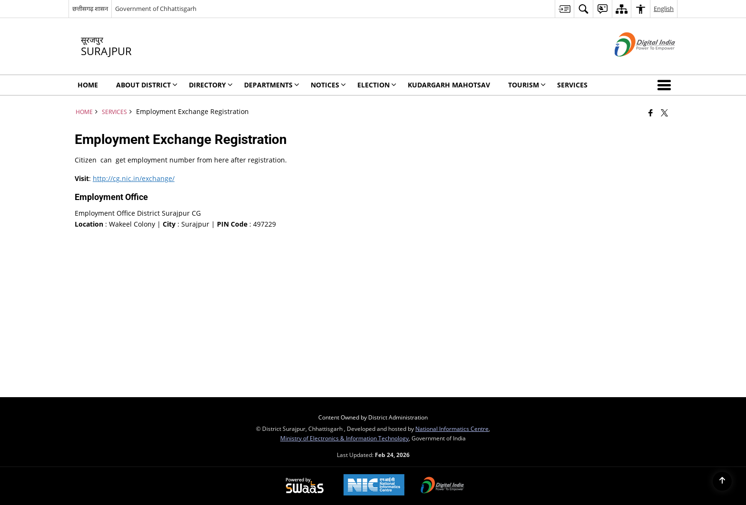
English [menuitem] (664, 8)
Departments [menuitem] (271, 84)
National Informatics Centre (452, 428)
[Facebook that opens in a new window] (651, 112)
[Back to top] (722, 481)
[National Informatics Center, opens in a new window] (374, 486)
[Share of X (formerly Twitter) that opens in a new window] (664, 112)
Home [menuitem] (88, 84)
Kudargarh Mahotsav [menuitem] (449, 84)
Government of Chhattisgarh (155, 8)
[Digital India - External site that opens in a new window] (633, 64)
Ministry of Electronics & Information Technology (344, 438)
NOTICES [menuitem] (328, 84)
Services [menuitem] (572, 84)
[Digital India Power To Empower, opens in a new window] (442, 486)
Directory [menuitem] (211, 84)
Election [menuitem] (376, 84)
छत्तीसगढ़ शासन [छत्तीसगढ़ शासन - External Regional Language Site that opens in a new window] (90, 8)
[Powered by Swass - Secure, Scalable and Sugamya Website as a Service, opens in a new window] (304, 486)
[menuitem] (564, 9)
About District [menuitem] (146, 84)
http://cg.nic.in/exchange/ (134, 178)
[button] (666, 85)
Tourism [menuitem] (527, 84)
